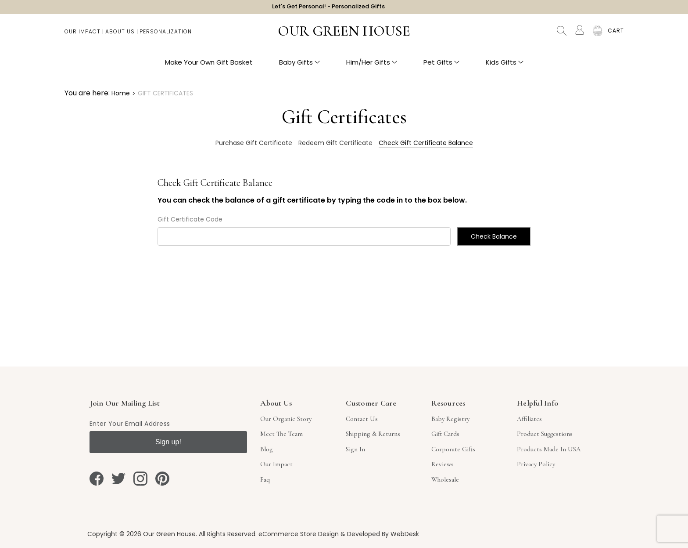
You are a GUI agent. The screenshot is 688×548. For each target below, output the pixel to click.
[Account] (580, 34)
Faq (265, 479)
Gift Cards (445, 434)
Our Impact (82, 35)
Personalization (166, 35)
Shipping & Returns (373, 434)
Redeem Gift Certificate (335, 142)
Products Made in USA (549, 449)
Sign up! (168, 442)
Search (561, 35)
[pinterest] (162, 479)
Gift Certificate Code (190, 219)
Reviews (442, 464)
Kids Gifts (504, 66)
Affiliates (529, 419)
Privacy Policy (536, 464)
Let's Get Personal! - (328, 8)
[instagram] (140, 479)
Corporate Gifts (453, 449)
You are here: (87, 93)
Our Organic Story (286, 419)
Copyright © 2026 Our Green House (141, 534)
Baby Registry (450, 419)
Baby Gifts (299, 66)
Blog (266, 449)
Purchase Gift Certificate (253, 142)
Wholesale (445, 479)
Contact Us (362, 419)
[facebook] (97, 479)
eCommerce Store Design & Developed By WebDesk (338, 534)
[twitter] (118, 479)
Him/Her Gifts (371, 66)
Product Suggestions (545, 434)
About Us (120, 35)
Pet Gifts (441, 66)
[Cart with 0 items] (616, 35)
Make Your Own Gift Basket (209, 66)
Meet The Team (281, 434)
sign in (355, 449)
